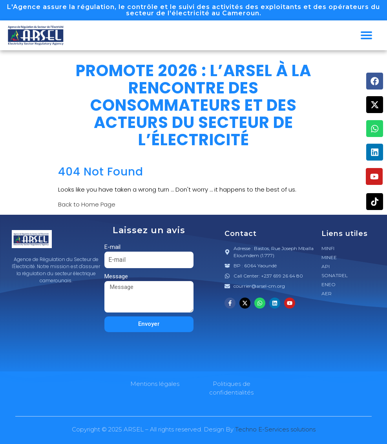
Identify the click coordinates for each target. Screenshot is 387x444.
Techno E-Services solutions (275, 429)
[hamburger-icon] (366, 35)
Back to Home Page (86, 204)
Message (116, 276)
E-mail (112, 246)
